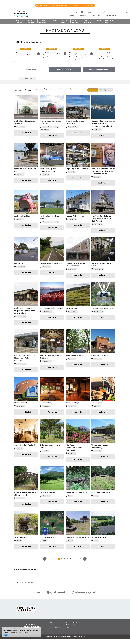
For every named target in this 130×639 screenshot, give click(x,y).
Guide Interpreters (71, 625)
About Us (52, 622)
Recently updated (106, 90)
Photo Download (28, 582)
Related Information (71, 622)
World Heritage (75, 21)
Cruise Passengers (87, 21)
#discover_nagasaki (84, 592)
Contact (98, 20)
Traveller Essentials (42, 21)
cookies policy (14, 632)
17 (76, 559)
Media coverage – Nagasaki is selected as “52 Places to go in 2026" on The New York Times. (64, 5)
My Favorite (112, 12)
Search (27, 78)
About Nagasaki (19, 21)
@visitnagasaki (56, 592)
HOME (17, 582)
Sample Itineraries (30, 21)
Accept (5, 635)
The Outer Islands (63, 21)
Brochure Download (56, 625)
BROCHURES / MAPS (108, 21)
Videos (52, 630)
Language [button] (74, 12)
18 (80, 559)
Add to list (26, 133)
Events (54, 20)
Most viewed (93, 90)
